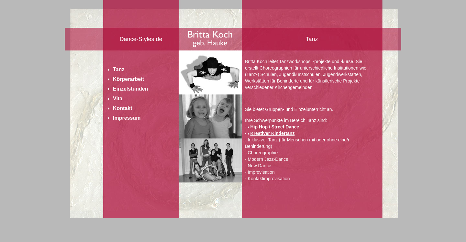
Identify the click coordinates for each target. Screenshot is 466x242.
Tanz (118, 69)
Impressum (126, 118)
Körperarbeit (128, 79)
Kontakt (122, 108)
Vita (117, 98)
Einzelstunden (130, 89)
